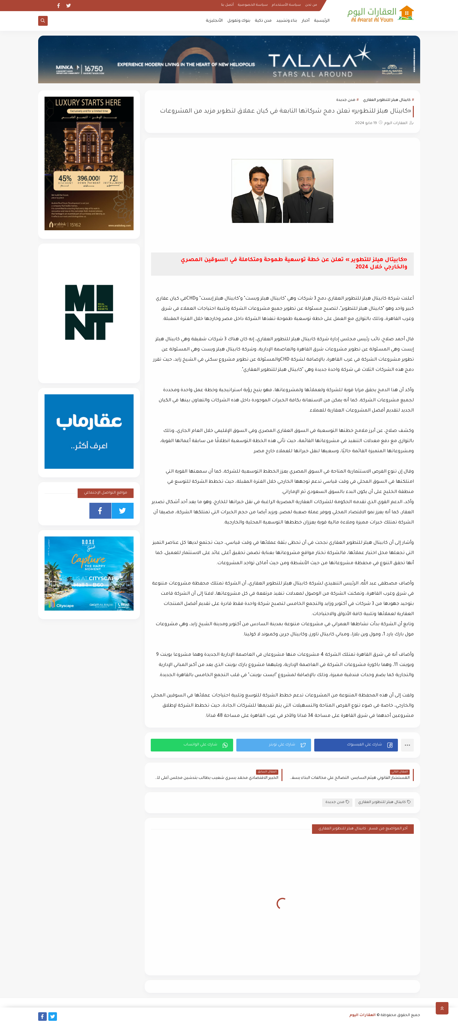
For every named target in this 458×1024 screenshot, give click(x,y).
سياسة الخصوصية (253, 5)
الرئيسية (322, 21)
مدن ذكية (263, 21)
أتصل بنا (227, 5)
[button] (356, 745)
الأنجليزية (214, 21)
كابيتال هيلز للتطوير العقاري (387, 100)
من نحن (311, 5)
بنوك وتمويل (238, 21)
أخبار (305, 21)
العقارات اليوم (363, 1016)
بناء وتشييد (286, 21)
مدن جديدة (345, 100)
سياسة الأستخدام (286, 5)
